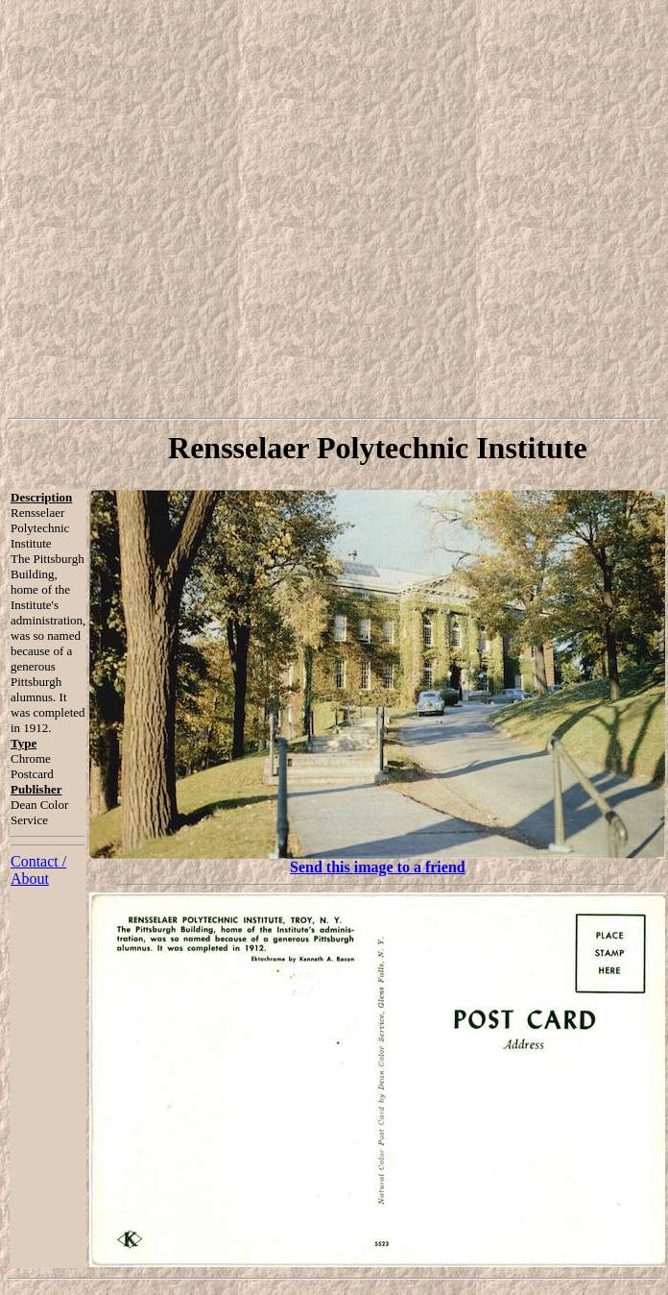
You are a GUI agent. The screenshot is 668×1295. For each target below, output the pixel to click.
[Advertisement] (331, 209)
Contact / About (38, 870)
